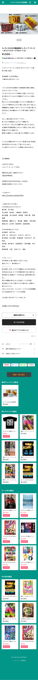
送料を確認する (21, 63)
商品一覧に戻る (19, 375)
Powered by (19, 660)
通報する (33, 336)
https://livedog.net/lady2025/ (13, 195)
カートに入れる (19, 322)
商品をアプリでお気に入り (19, 330)
